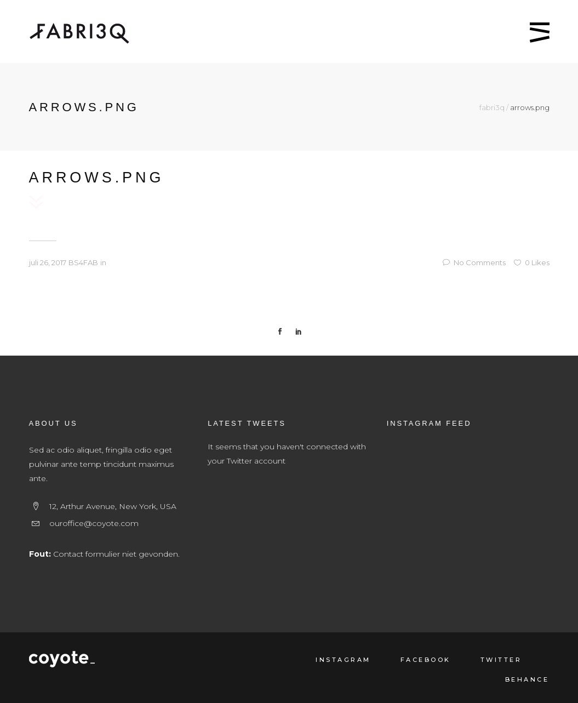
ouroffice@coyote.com (94, 523)
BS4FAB (83, 262)
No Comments (474, 262)
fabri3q (492, 107)
